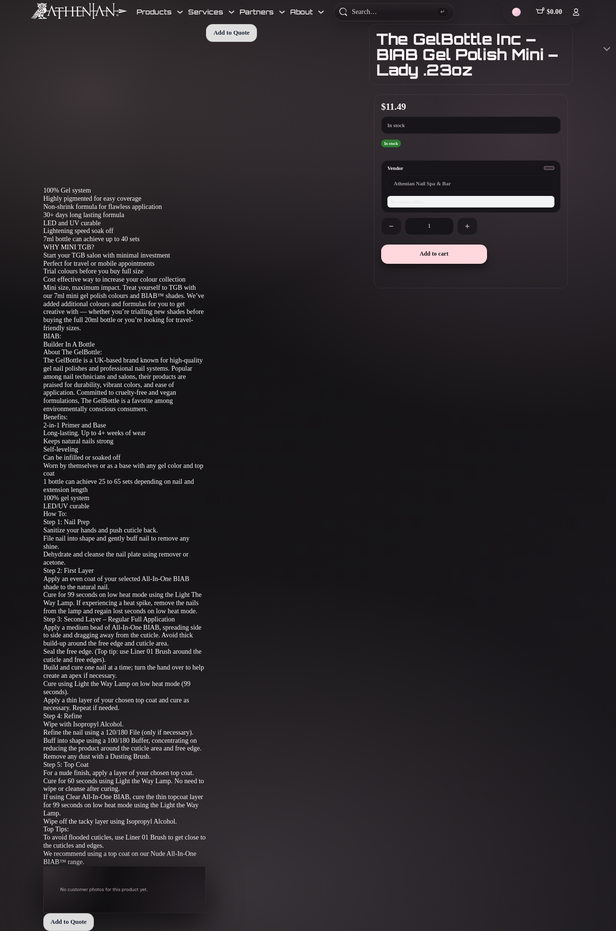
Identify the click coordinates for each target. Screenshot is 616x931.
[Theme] (516, 12)
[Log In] (576, 12)
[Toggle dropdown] (180, 12)
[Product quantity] (429, 226)
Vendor (395, 168)
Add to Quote (69, 921)
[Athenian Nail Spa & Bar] (79, 11)
